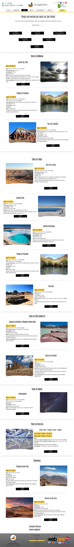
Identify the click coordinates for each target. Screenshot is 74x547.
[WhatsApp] (56, 3)
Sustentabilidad (37, 543)
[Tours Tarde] (38, 33)
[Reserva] (22, 116)
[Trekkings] (37, 47)
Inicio (37, 537)
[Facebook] (61, 3)
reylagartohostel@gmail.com (13, 543)
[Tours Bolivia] (49, 40)
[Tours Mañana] (16, 33)
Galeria (37, 542)
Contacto (37, 545)
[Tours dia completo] (60, 33)
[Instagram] (58, 3)
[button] (42, 25)
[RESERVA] (62, 10)
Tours (37, 540)
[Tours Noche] (25, 40)
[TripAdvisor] (63, 3)
